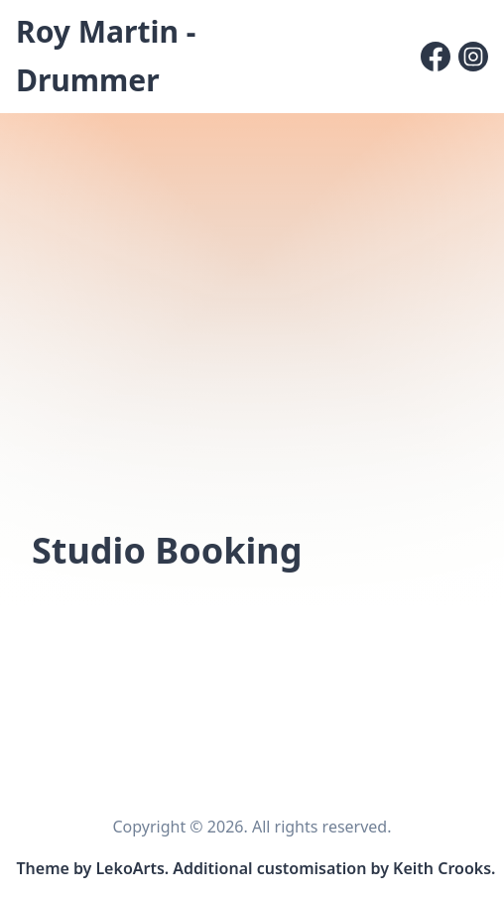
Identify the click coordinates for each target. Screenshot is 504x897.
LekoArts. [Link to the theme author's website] (132, 868)
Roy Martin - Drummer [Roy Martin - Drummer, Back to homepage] (105, 55)
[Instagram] (473, 56)
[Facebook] (435, 56)
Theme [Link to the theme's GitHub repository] (43, 868)
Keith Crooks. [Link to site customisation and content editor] (444, 868)
